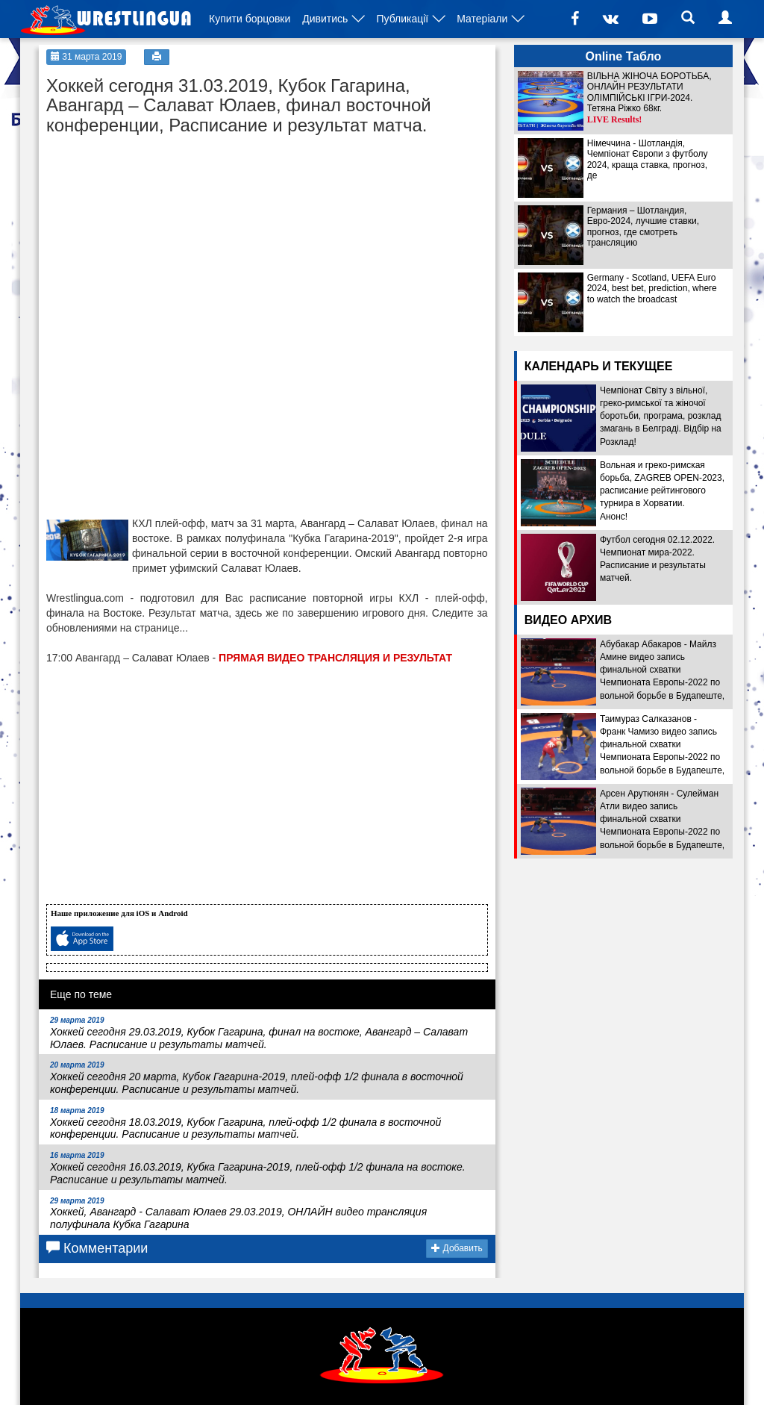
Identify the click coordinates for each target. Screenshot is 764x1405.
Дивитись (325, 19)
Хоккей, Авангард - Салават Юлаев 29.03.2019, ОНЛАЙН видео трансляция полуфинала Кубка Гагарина (238, 1214)
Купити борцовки (249, 19)
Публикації (402, 19)
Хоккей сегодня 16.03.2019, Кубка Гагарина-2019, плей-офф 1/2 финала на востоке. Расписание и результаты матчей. (258, 1168)
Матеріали (482, 19)
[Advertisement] (158, 236)
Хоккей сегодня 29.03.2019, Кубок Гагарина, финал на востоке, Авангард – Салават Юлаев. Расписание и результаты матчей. (259, 1033)
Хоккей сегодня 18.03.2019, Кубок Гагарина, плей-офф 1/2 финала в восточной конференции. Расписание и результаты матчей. (245, 1123)
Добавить (456, 1248)
